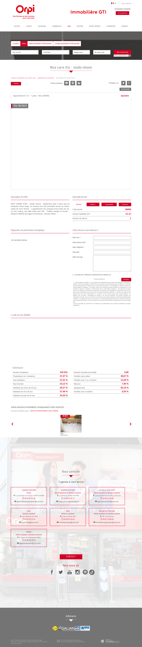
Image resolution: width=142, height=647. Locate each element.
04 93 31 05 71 (69, 498)
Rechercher (122, 52)
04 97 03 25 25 (29, 519)
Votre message (78, 257)
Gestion (80, 26)
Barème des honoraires (33, 641)
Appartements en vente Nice (46, 78)
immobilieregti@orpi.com (69, 522)
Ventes (29, 26)
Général (78, 204)
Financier (125, 204)
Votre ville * (76, 252)
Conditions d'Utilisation (119, 303)
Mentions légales (22, 641)
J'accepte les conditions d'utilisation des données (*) (92, 275)
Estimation (111, 26)
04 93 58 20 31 (30, 540)
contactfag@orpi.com (30, 522)
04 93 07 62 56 (29, 498)
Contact (124, 26)
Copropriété (109, 204)
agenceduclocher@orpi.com (108, 501)
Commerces (57, 26)
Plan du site (14, 641)
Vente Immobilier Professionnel (40, 44)
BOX (69, 26)
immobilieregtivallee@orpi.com (108, 522)
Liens (41, 641)
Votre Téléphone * (79, 247)
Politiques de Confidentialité (102, 303)
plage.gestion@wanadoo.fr (69, 501)
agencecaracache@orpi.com (30, 543)
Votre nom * (77, 238)
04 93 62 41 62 (69, 519)
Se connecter (122, 13)
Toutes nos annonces (16, 643)
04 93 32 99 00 (108, 498)
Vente (24, 44)
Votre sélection (126, 3)
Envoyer (126, 279)
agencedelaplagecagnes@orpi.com (30, 501)
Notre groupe (94, 26)
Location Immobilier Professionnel (67, 44)
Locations (42, 26)
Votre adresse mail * (79, 242)
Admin (45, 641)
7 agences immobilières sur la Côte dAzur (23, 78)
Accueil (17, 26)
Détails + (93, 204)
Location (16, 44)
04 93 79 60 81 (108, 519)
